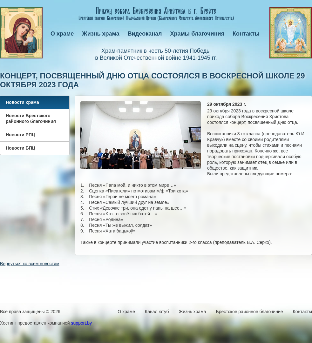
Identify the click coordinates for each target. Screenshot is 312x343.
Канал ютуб (157, 311)
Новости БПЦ (20, 148)
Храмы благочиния (197, 33)
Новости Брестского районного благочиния (31, 118)
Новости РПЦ (20, 134)
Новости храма (22, 102)
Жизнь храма (100, 33)
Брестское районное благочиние (249, 311)
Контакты (246, 33)
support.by (81, 323)
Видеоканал (145, 33)
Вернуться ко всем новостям (29, 263)
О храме (62, 33)
